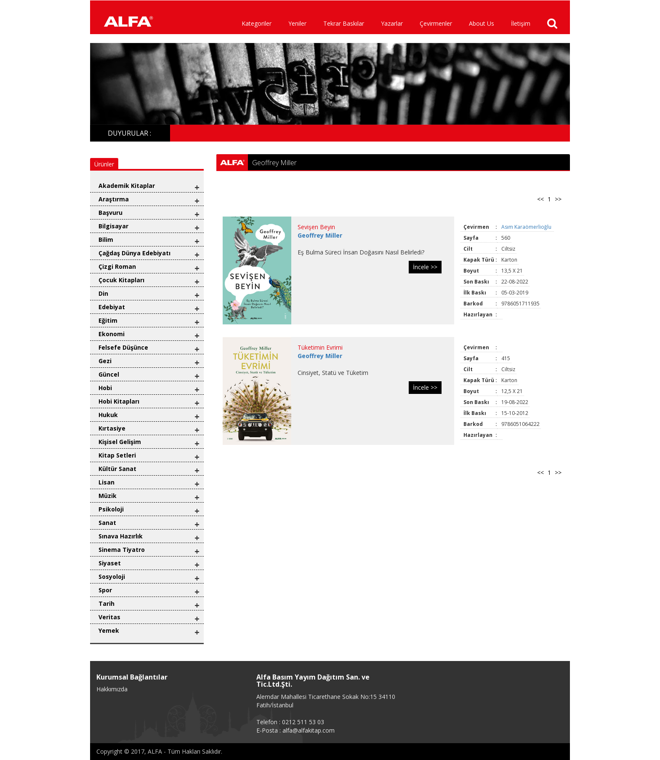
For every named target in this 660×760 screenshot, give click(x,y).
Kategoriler (256, 23)
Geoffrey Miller (320, 235)
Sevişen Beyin (316, 227)
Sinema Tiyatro (121, 550)
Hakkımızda (112, 689)
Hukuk (108, 415)
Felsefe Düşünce (123, 347)
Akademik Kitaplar (126, 186)
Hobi (105, 388)
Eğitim (107, 320)
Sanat (107, 523)
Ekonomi (111, 334)
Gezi (105, 361)
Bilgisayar (113, 226)
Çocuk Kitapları (121, 280)
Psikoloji (111, 509)
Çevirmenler (436, 23)
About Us (481, 23)
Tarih (106, 603)
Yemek (108, 630)
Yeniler (297, 23)
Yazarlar (392, 23)
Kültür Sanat (117, 469)
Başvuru (110, 213)
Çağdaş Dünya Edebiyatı (134, 253)
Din (103, 293)
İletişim (520, 23)
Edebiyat (111, 307)
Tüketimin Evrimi (320, 347)
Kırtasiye (111, 428)
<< (540, 199)
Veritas (109, 617)
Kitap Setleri (117, 455)
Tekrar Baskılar (343, 23)
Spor (105, 590)
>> (558, 199)
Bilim (105, 239)
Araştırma (113, 199)
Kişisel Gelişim (119, 442)
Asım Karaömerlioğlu (527, 226)
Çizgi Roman (117, 266)
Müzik (107, 496)
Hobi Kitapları (118, 401)
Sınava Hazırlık (120, 536)
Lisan (106, 482)
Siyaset (109, 563)
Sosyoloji (111, 577)
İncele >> (425, 267)
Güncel (108, 374)
